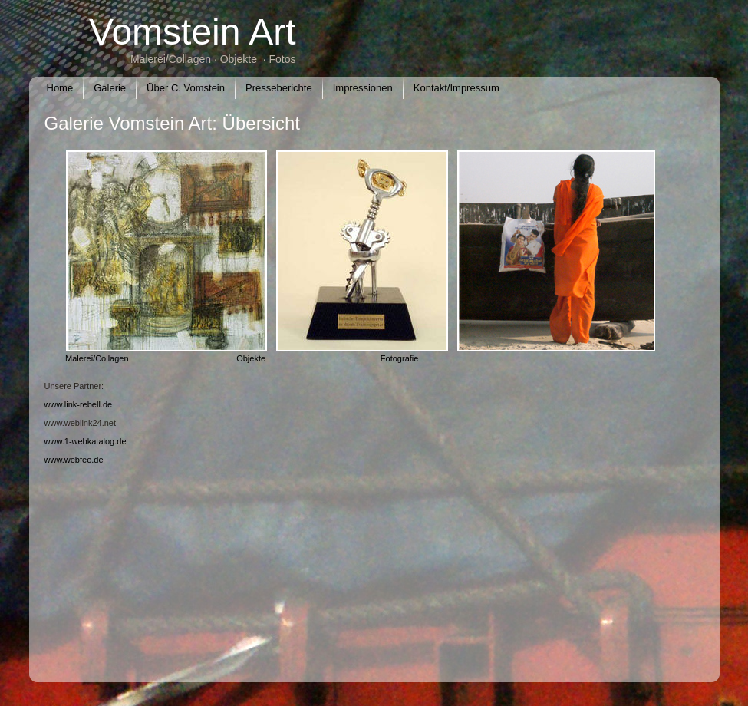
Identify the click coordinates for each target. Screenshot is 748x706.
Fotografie (400, 358)
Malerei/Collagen (99, 358)
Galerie (110, 88)
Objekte (250, 358)
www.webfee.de (74, 459)
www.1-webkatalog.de (85, 441)
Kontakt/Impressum (456, 88)
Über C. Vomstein (186, 88)
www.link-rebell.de (78, 404)
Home (60, 88)
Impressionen (363, 88)
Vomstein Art (192, 32)
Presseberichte (278, 88)
